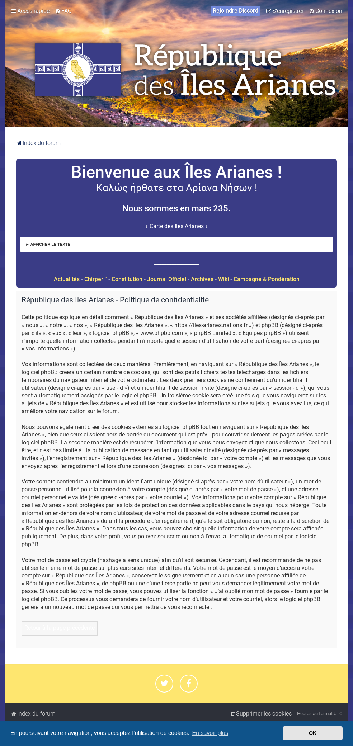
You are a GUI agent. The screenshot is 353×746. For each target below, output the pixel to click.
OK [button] (313, 733)
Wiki (223, 279)
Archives (202, 279)
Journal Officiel (166, 279)
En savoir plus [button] (210, 733)
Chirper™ (95, 279)
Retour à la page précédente (59, 628)
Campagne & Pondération (267, 279)
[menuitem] (63, 11)
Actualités (67, 279)
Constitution (127, 279)
